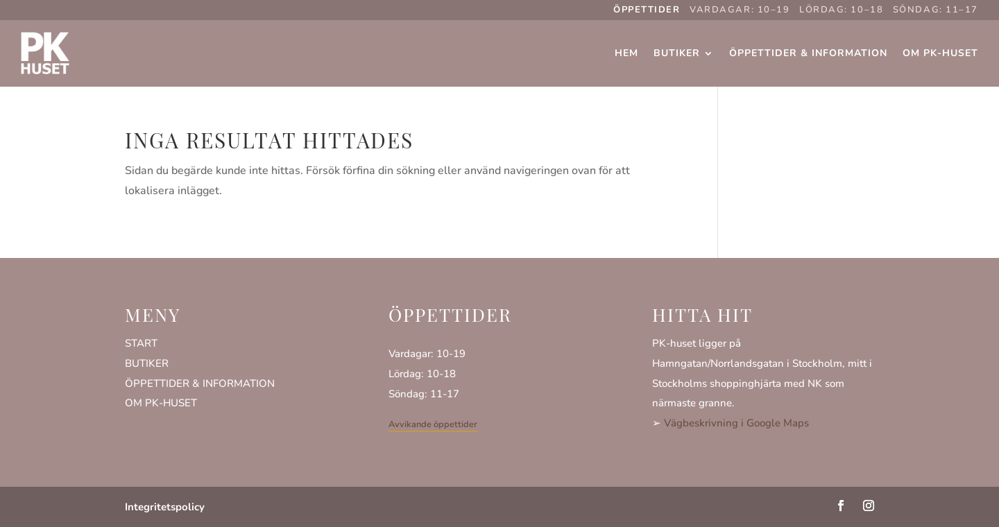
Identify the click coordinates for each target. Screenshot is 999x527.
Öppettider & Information (808, 53)
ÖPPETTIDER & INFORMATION (200, 383)
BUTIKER (147, 363)
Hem (626, 53)
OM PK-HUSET (161, 403)
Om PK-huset (940, 53)
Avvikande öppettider (432, 424)
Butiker (677, 53)
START (141, 343)
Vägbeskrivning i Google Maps (736, 423)
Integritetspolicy (165, 507)
